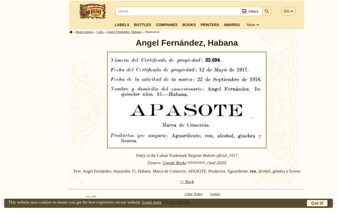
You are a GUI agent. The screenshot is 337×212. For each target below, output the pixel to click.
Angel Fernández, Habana (124, 32)
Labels (122, 25)
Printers (210, 25)
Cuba (99, 32)
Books (189, 25)
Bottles (142, 25)
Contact (215, 194)
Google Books (174, 163)
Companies (167, 25)
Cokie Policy (194, 194)
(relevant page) (196, 161)
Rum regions (84, 32)
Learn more (151, 202)
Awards (232, 25)
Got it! (317, 203)
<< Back (187, 181)
